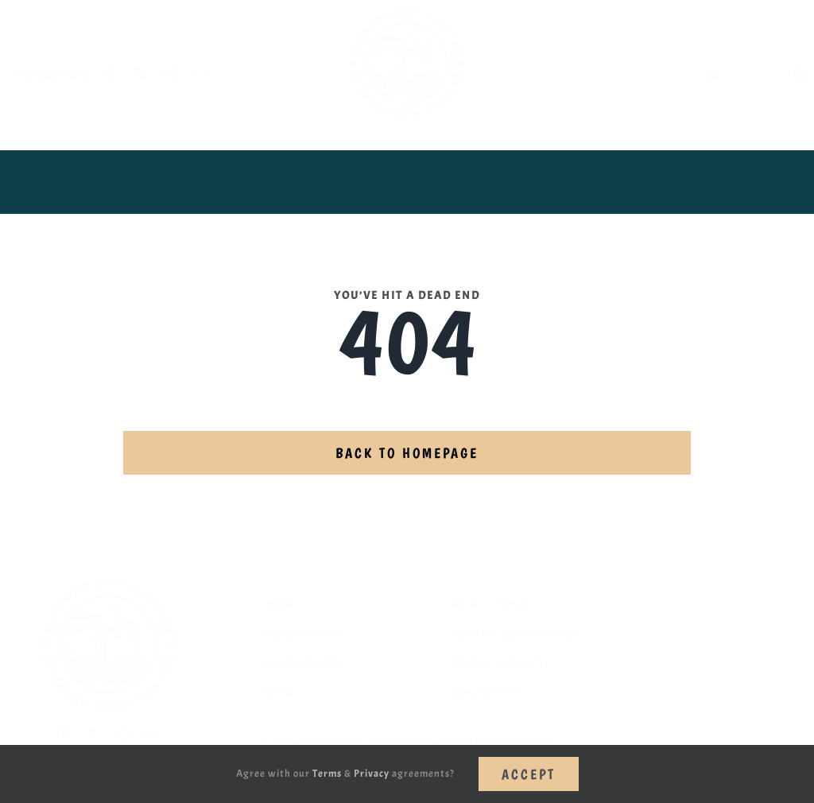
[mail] (215, 73)
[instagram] (184, 73)
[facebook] (122, 73)
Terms (327, 773)
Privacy (372, 773)
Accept (529, 774)
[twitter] (153, 73)
